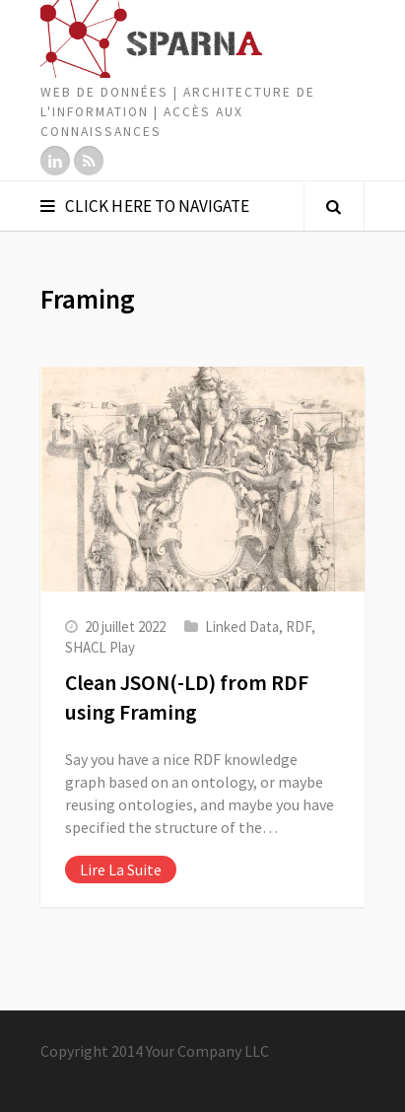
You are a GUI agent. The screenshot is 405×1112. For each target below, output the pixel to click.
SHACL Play (100, 647)
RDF (298, 626)
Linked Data (242, 626)
